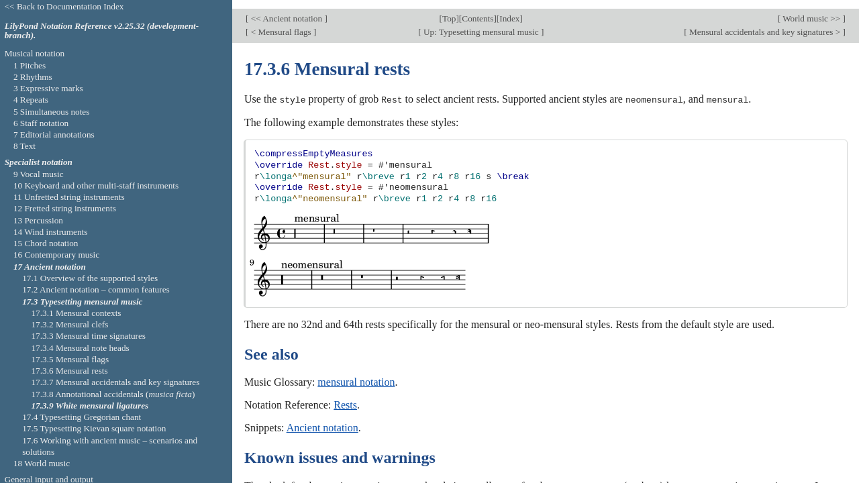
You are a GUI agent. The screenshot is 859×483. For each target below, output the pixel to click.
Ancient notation (322, 419)
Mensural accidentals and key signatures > (765, 23)
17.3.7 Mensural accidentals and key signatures (115, 382)
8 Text (24, 146)
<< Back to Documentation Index (64, 6)
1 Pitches (29, 65)
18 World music (41, 463)
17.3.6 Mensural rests (69, 371)
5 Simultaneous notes (51, 112)
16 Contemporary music (56, 255)
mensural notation (356, 373)
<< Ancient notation (286, 10)
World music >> (811, 10)
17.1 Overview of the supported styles (90, 278)
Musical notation (35, 53)
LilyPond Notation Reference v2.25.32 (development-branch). (102, 31)
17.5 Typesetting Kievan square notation (94, 428)
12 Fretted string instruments (64, 208)
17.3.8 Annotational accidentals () (113, 394)
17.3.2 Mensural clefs (69, 324)
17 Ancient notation (49, 267)
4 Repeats (30, 100)
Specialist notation (38, 162)
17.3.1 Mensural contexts (76, 313)
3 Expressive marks (48, 88)
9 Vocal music (38, 174)
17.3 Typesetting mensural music (82, 302)
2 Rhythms (32, 77)
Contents (477, 10)
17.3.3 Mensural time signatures (88, 336)
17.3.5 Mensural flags (70, 359)
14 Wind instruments (50, 232)
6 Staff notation (40, 123)
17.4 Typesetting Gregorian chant (81, 417)
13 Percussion (38, 220)
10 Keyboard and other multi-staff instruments (96, 185)
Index (509, 10)
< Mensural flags (280, 23)
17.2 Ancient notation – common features (96, 289)
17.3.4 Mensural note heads (80, 348)
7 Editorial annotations (54, 134)
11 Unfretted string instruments (69, 197)
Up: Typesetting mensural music (481, 23)
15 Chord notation (46, 243)
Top (449, 10)
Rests (345, 396)
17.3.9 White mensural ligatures (89, 405)
